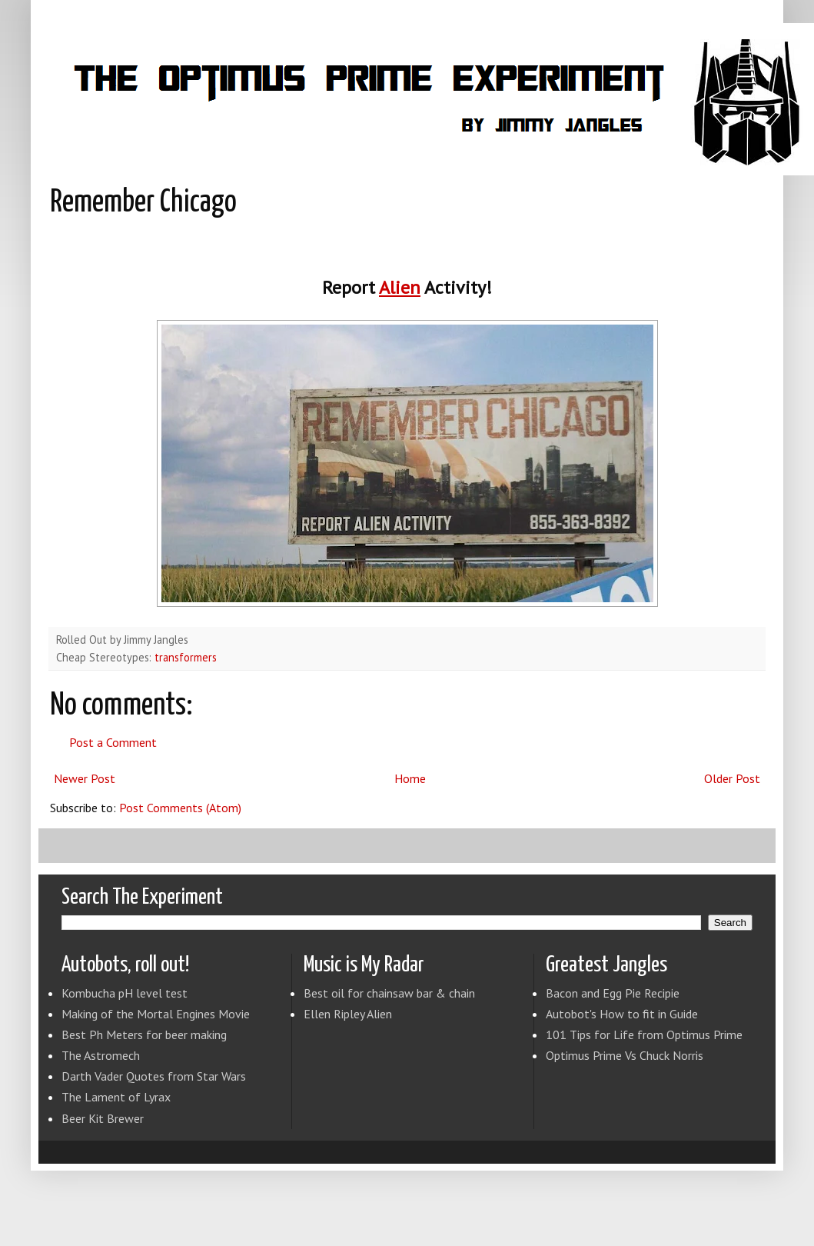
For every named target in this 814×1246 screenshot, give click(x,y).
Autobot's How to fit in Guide (622, 1013)
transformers (185, 657)
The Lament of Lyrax (116, 1096)
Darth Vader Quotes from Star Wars (153, 1076)
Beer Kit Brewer (102, 1118)
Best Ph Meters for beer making (144, 1034)
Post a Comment (113, 742)
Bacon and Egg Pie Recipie (612, 993)
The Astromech (100, 1055)
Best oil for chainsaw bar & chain (389, 993)
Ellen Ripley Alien (348, 1013)
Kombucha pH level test (124, 993)
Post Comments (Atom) (180, 807)
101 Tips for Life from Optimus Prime (644, 1034)
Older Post (732, 778)
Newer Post (84, 778)
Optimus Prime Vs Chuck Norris (624, 1055)
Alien (399, 287)
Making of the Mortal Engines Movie (155, 1013)
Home (410, 778)
